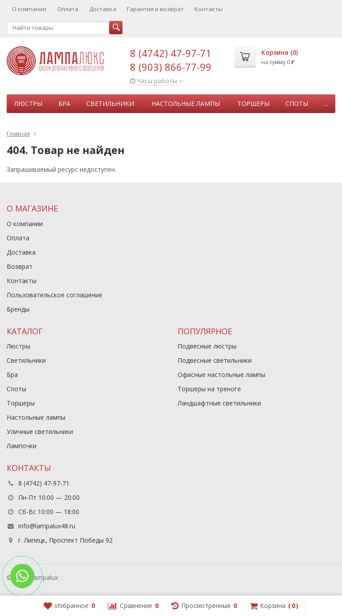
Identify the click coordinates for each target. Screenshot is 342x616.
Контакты (209, 9)
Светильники (110, 103)
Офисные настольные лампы (221, 374)
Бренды (18, 309)
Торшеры (253, 103)
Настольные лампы (185, 103)
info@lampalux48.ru (46, 526)
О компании (29, 9)
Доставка (102, 9)
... (326, 103)
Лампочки (22, 446)
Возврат (20, 266)
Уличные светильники (40, 431)
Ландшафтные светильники (219, 403)
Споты (296, 103)
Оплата (67, 9)
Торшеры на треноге (209, 389)
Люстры (28, 103)
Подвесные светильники (215, 360)
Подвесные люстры (207, 346)
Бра (64, 103)
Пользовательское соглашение (54, 295)
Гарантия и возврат (155, 9)
